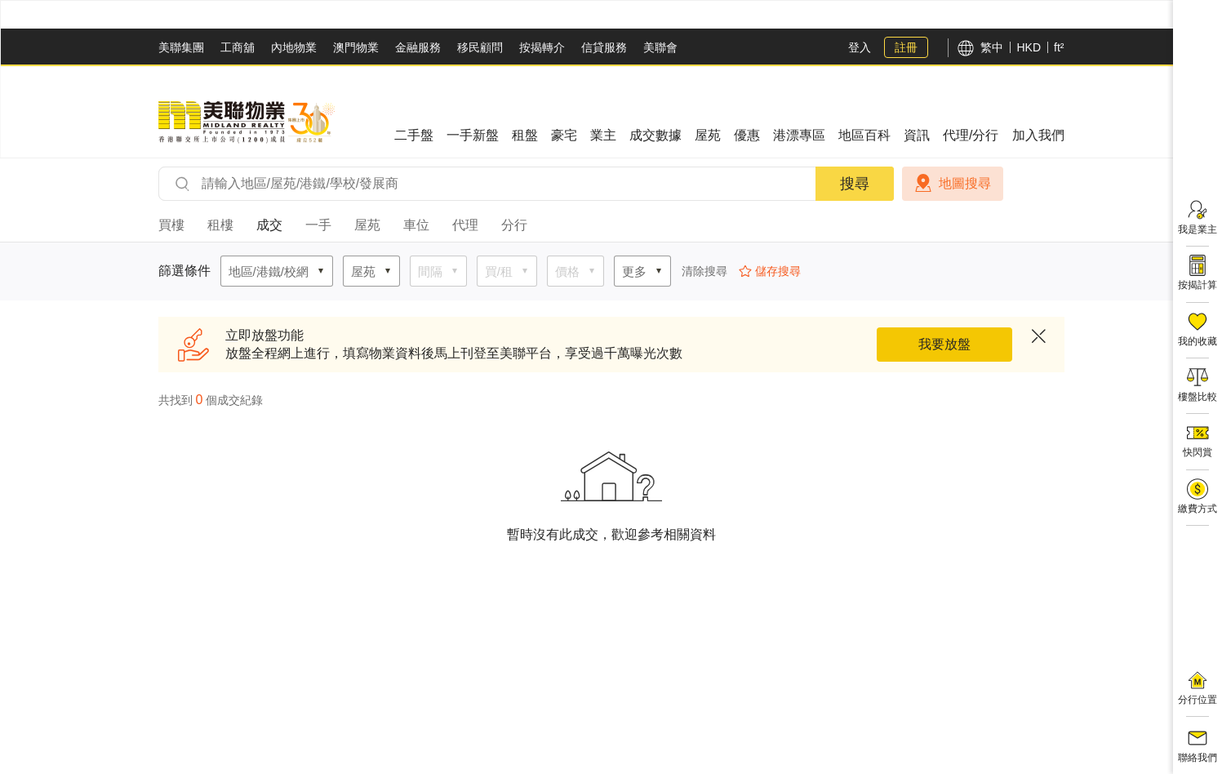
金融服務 (418, 47)
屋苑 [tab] (367, 225)
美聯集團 (181, 47)
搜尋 (854, 184)
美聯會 (660, 47)
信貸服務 (604, 47)
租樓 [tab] (220, 225)
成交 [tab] (269, 225)
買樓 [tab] (171, 225)
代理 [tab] (465, 225)
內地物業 (294, 47)
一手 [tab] (318, 225)
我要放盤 (944, 344)
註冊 (906, 47)
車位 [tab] (416, 225)
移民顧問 (480, 47)
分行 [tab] (514, 225)
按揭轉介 (542, 47)
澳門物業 (356, 47)
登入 (859, 47)
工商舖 (237, 47)
